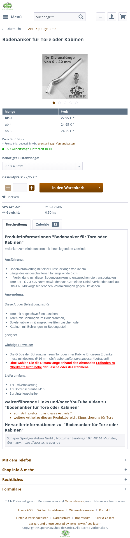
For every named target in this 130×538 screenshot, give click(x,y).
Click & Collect (104, 518)
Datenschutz (61, 518)
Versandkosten (74, 501)
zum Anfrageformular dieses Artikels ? (41, 413)
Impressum (83, 518)
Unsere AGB (24, 510)
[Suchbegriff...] (60, 16)
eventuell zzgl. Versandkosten (56, 143)
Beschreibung (16, 224)
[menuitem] (12, 16)
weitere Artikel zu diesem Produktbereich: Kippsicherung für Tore (61, 417)
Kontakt (104, 510)
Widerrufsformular (81, 510)
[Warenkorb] (122, 16)
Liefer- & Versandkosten (32, 518)
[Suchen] (81, 16)
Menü (12, 16)
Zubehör (47, 224)
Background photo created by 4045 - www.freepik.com (65, 524)
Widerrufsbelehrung (50, 510)
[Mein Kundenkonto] (111, 16)
